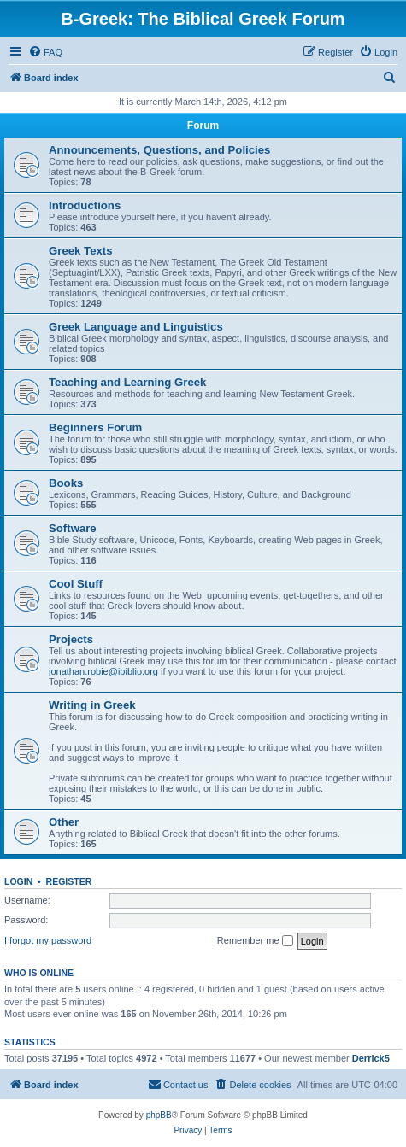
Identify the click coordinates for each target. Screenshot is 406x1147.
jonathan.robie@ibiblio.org (103, 671)
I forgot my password (47, 940)
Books (66, 483)
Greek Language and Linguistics (136, 326)
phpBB (159, 1115)
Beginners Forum (95, 427)
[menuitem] (45, 52)
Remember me (255, 941)
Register (69, 881)
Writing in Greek (92, 705)
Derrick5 (371, 1058)
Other (64, 822)
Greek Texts (81, 250)
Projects (71, 639)
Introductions (85, 205)
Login (18, 881)
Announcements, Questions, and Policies (159, 149)
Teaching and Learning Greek (127, 382)
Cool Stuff (76, 583)
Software (73, 528)
